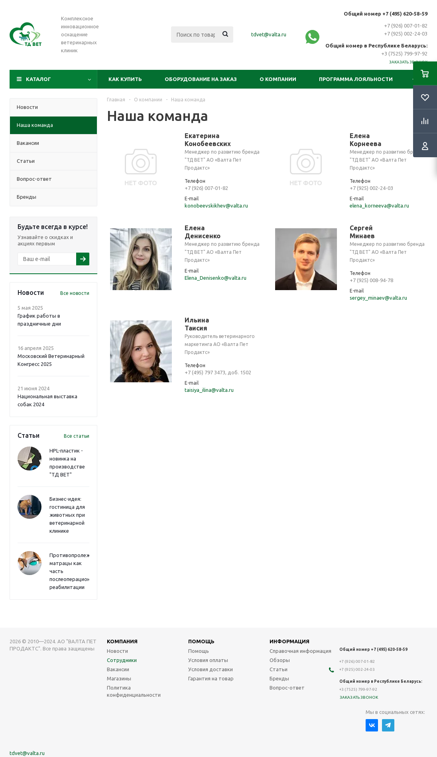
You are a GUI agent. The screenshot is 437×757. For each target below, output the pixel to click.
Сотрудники (122, 660)
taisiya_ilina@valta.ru (209, 390)
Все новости (74, 293)
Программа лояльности (356, 79)
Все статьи (76, 436)
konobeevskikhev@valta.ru (216, 205)
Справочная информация (300, 651)
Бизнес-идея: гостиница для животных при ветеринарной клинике (67, 515)
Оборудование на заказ (201, 79)
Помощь (198, 651)
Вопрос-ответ (287, 687)
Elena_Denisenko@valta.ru (215, 278)
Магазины (119, 678)
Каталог (38, 79)
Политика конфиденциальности (134, 691)
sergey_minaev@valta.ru (378, 297)
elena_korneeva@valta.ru (379, 205)
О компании (278, 79)
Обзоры (280, 660)
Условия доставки (210, 669)
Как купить (125, 79)
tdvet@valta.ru (268, 34)
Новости (117, 651)
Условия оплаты (208, 660)
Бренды (279, 678)
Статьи (278, 669)
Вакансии (118, 669)
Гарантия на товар (211, 678)
